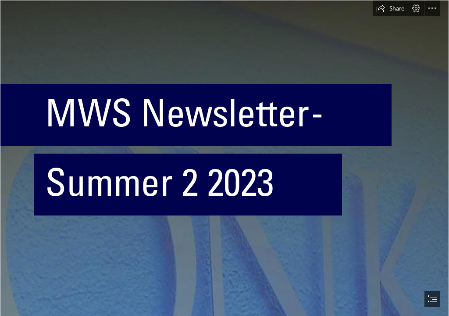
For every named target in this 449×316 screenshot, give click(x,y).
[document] (224, 158)
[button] (390, 8)
